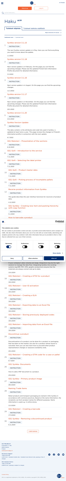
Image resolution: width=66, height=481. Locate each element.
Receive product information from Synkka (27, 189)
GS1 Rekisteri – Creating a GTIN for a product (29, 276)
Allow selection (33, 258)
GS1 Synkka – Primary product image (25, 379)
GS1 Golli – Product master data (22, 170)
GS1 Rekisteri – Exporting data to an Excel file (29, 305)
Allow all (54, 258)
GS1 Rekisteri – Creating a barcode (24, 409)
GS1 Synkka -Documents (19, 364)
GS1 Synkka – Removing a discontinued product (30, 419)
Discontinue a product (18, 334)
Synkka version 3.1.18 (17, 59)
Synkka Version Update (17, 122)
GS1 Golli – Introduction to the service (24, 151)
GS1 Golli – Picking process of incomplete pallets (30, 180)
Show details (57, 253)
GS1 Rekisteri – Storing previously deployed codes (31, 315)
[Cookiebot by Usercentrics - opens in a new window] (56, 221)
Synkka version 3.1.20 (17, 113)
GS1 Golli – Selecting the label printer (24, 160)
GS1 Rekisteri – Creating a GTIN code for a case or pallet (34, 355)
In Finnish (62, 2)
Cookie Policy (5, 474)
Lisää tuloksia (33, 431)
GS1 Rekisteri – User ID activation (23, 286)
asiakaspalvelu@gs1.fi (7, 450)
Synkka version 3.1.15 (17, 43)
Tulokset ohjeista (13, 28)
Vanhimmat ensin (8, 37)
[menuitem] (62, 3)
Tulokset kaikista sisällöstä (34, 28)
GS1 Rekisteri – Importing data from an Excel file (30, 324)
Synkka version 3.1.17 (17, 94)
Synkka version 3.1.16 (17, 78)
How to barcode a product (20, 218)
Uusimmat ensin (19, 37)
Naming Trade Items (17, 388)
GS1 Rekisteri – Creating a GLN (22, 295)
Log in (41, 8)
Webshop (25, 8)
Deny (12, 258)
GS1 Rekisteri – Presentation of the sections (27, 141)
